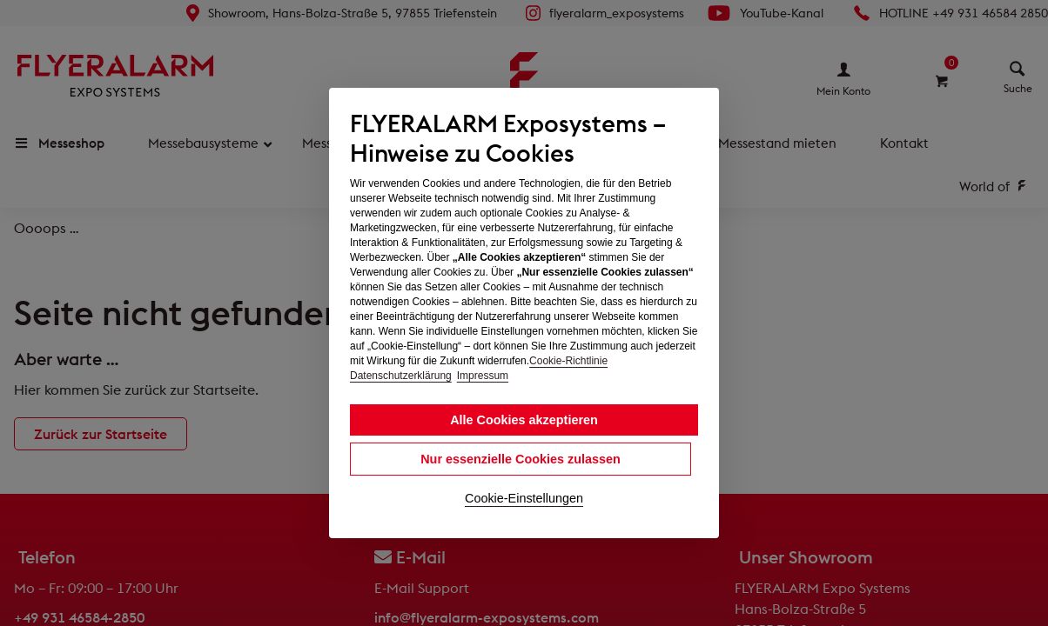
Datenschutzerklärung (401, 376)
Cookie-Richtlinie (568, 361)
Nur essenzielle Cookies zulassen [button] (520, 459)
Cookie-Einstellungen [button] (524, 498)
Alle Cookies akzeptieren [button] (524, 420)
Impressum (482, 376)
